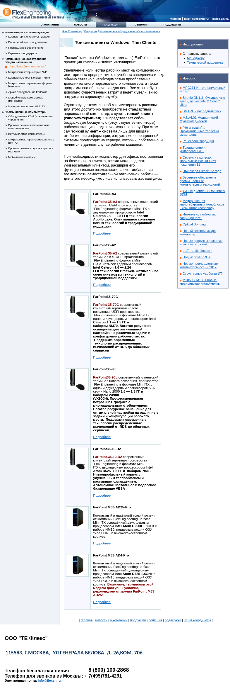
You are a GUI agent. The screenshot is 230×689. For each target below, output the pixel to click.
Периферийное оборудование (27, 42)
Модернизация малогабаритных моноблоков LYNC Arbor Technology (202, 204)
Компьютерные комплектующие (29, 36)
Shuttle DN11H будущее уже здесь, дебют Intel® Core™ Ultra (202, 101)
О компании (50, 24)
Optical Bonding (194, 224)
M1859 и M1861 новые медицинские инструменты (200, 281)
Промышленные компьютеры (25, 111)
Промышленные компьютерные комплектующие (28, 126)
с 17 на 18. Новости (197, 250)
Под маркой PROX (197, 257)
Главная (175, 18)
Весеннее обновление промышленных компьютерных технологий (200, 181)
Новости (80, 24)
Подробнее (102, 233)
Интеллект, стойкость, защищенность (198, 216)
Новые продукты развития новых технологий (201, 242)
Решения (142, 24)
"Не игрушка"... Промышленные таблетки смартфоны (199, 131)
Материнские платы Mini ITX (26, 106)
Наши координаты (196, 18)
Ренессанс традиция (198, 141)
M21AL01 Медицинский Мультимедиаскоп (199, 119)
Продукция (111, 24)
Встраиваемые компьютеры (26, 133)
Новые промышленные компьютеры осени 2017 (199, 265)
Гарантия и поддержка (22, 53)
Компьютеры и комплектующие (27, 32)
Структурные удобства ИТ (202, 273)
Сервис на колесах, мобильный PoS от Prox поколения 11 (198, 161)
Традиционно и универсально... (192, 149)
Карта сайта (220, 18)
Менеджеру (196, 58)
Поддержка (172, 24)
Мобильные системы (21, 157)
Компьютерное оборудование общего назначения (25, 60)
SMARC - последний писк (202, 111)
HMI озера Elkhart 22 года (202, 171)
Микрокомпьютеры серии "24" (27, 72)
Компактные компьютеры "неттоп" (30, 77)
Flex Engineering (72, 31)
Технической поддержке (205, 62)
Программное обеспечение (26, 47)
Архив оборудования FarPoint (27, 92)
